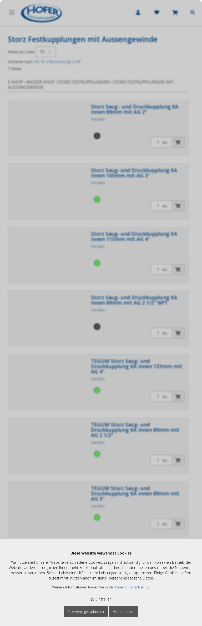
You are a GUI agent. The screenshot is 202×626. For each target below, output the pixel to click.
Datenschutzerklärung (132, 587)
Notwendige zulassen (86, 611)
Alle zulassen (123, 611)
